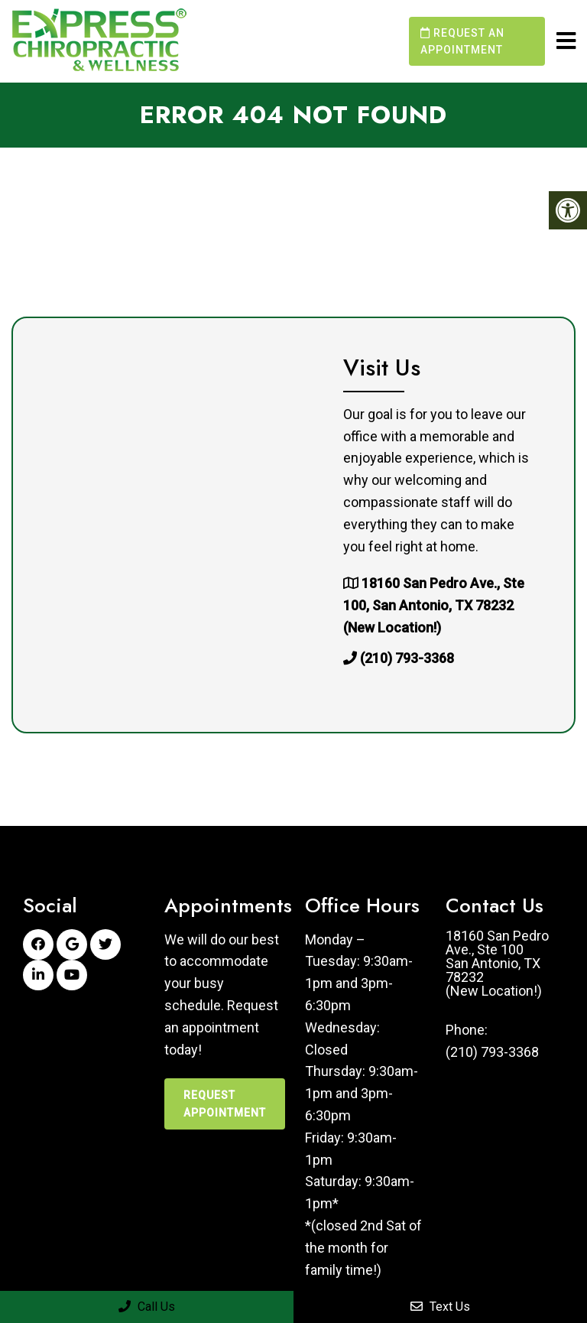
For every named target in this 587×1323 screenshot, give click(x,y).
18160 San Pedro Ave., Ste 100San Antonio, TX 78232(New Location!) (497, 963)
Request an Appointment (462, 41)
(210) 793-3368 (407, 658)
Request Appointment (224, 1103)
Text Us (440, 1306)
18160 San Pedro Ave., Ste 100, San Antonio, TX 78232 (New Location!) (433, 605)
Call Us (146, 1306)
